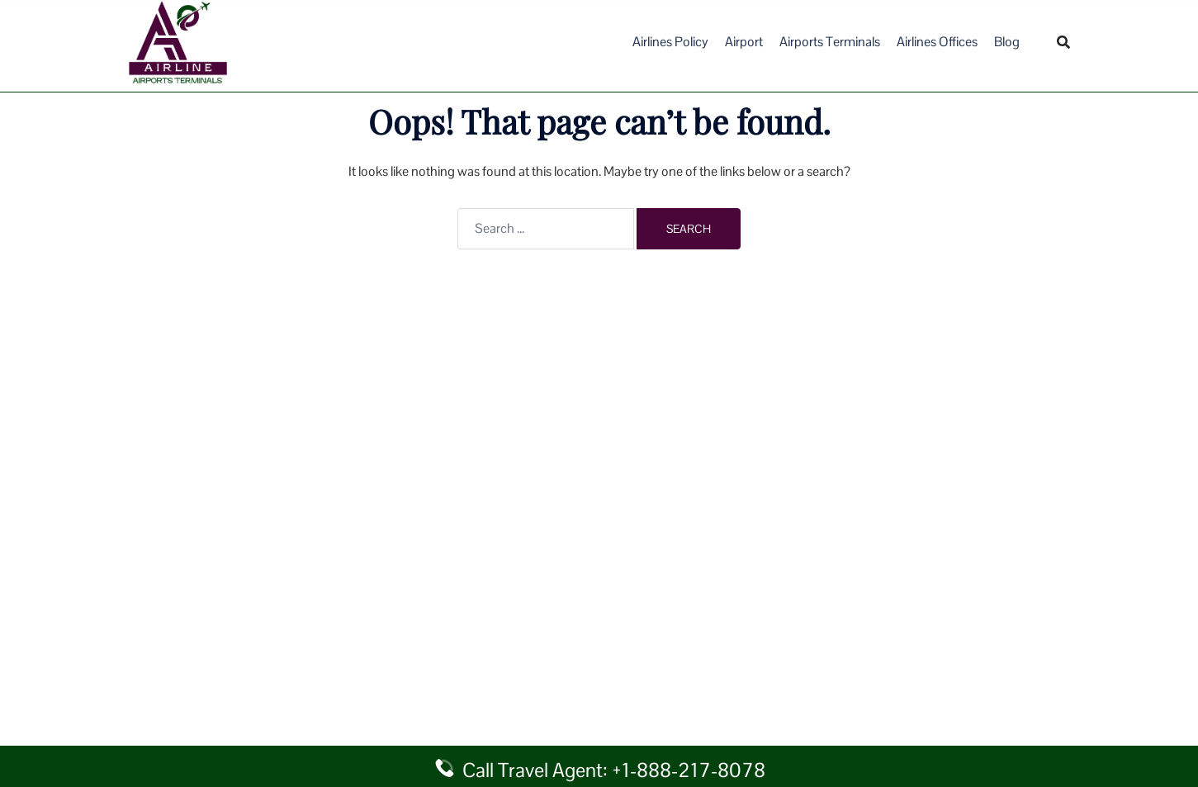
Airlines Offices (937, 41)
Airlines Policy (670, 41)
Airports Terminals (829, 41)
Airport (744, 41)
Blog (1007, 41)
